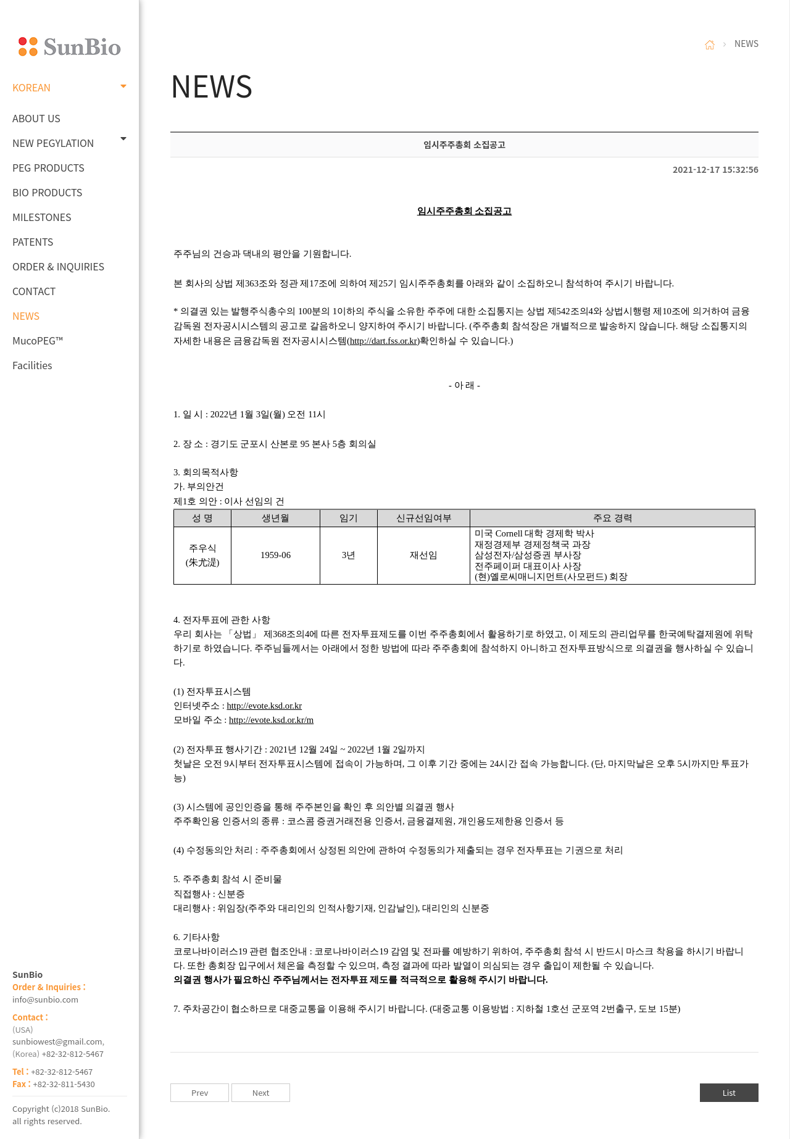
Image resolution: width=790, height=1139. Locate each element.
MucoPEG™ (37, 340)
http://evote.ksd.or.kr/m (271, 720)
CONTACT (34, 290)
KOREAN (69, 87)
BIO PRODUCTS (47, 192)
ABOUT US (36, 118)
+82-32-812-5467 (73, 1053)
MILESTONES (41, 216)
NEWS (26, 315)
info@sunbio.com (45, 999)
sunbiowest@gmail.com (57, 1041)
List (729, 1092)
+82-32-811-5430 (64, 1084)
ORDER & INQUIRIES (58, 266)
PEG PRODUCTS (48, 167)
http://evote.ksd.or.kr (264, 706)
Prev (199, 1092)
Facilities (32, 364)
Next (260, 1092)
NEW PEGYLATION (69, 141)
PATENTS (32, 241)
